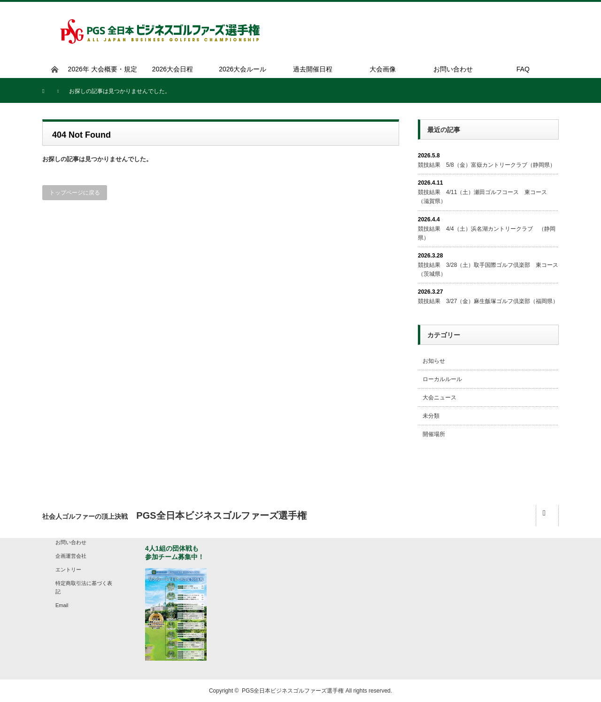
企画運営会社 (70, 556)
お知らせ (434, 361)
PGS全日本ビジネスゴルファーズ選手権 (293, 690)
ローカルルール (442, 379)
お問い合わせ (70, 542)
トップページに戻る (74, 192)
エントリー (68, 569)
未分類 (431, 416)
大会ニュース (439, 397)
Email (62, 605)
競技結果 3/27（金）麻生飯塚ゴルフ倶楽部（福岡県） (488, 301)
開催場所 (434, 434)
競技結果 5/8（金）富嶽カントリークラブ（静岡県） (486, 165)
